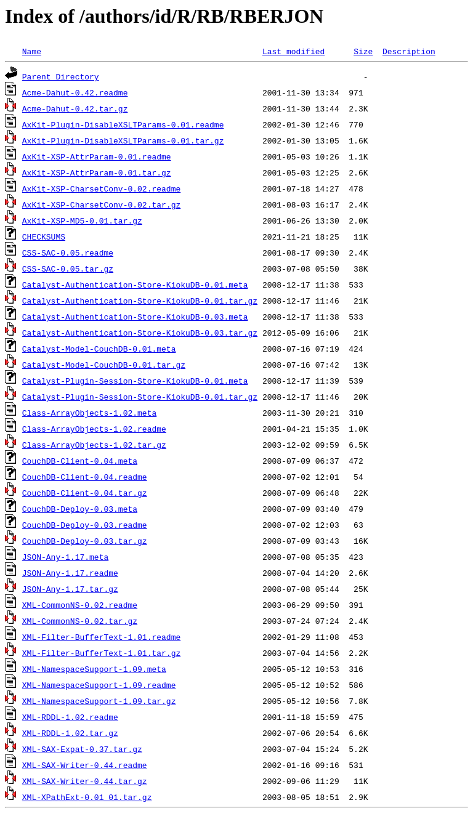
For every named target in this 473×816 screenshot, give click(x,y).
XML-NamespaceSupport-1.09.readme (99, 684)
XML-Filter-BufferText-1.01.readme (101, 636)
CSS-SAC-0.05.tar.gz (67, 268)
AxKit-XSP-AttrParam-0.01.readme (96, 156)
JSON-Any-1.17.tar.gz (70, 588)
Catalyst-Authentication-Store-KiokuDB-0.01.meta (135, 284)
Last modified (293, 51)
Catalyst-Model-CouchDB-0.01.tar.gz (103, 364)
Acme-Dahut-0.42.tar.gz (75, 108)
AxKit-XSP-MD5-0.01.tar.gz (82, 220)
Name (31, 51)
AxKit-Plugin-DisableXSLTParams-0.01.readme (123, 124)
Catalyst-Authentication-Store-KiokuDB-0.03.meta (135, 316)
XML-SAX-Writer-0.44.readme (84, 764)
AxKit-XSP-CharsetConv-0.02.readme (101, 188)
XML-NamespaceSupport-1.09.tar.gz (99, 700)
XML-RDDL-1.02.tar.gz (70, 732)
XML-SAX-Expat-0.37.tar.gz (82, 748)
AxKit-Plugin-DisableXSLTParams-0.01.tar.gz (123, 140)
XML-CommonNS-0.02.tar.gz (79, 620)
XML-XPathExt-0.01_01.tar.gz (87, 796)
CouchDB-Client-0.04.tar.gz (84, 492)
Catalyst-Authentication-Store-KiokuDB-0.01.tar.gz (139, 300)
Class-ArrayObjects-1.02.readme (94, 428)
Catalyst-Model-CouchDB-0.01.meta (99, 348)
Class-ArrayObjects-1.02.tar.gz (94, 444)
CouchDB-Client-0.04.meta (79, 460)
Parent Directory (60, 76)
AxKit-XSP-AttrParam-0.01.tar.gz (96, 172)
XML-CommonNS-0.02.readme (79, 604)
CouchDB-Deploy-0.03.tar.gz (84, 540)
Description (408, 51)
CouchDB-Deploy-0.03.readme (84, 524)
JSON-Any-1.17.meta (65, 556)
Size (363, 51)
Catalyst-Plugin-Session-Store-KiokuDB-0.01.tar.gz (139, 396)
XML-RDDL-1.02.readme (70, 716)
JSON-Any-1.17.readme (70, 572)
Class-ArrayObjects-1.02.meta (89, 412)
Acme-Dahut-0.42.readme (75, 92)
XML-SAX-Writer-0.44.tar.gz (84, 780)
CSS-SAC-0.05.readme (67, 252)
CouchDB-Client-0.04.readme (84, 476)
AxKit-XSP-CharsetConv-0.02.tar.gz (101, 204)
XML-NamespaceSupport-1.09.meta (94, 668)
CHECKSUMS (43, 236)
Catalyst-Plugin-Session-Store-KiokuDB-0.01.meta (135, 380)
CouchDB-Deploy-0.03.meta (79, 508)
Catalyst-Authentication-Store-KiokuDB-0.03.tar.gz (139, 332)
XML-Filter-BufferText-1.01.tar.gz (101, 652)
